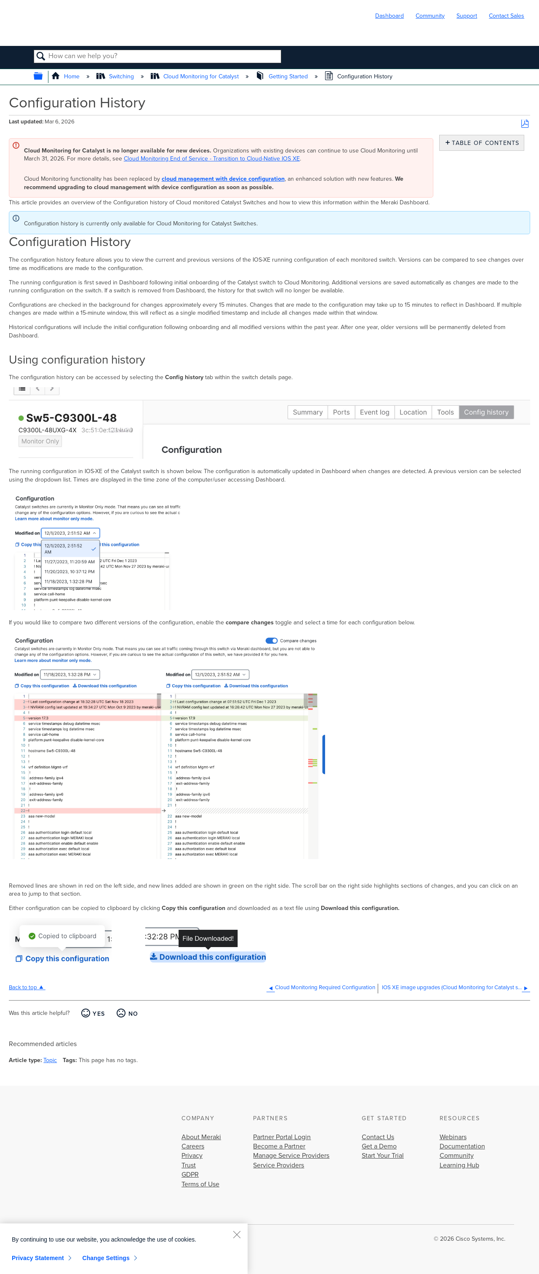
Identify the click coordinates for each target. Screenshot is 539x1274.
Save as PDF (525, 124)
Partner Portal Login (282, 1137)
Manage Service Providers (291, 1155)
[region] (124, 1248)
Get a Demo (379, 1146)
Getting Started (282, 76)
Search (41, 57)
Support (466, 15)
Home (66, 76)
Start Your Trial (383, 1155)
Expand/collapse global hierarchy (43, 77)
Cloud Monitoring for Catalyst (195, 76)
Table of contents (483, 143)
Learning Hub (459, 1165)
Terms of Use (200, 1184)
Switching (116, 76)
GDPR (190, 1174)
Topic (50, 1060)
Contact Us (378, 1137)
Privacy (192, 1155)
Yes (99, 1013)
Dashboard (389, 15)
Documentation (462, 1146)
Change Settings (106, 1258)
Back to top (23, 987)
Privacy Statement (38, 1258)
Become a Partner (279, 1146)
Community (430, 15)
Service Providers (278, 1165)
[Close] (236, 1234)
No (133, 1013)
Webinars (453, 1137)
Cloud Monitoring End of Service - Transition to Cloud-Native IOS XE (212, 158)
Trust (188, 1165)
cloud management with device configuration (223, 178)
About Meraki (201, 1137)
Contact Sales (506, 15)
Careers (192, 1146)
